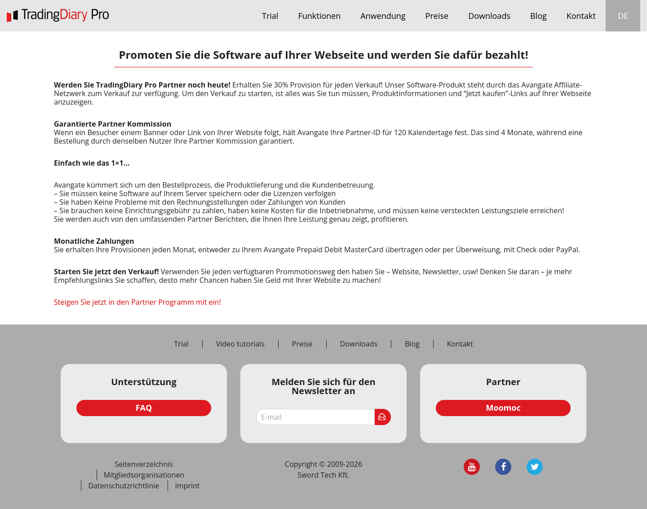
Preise (437, 15)
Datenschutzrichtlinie (123, 486)
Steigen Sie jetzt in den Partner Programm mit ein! (137, 302)
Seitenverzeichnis (144, 464)
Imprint (187, 486)
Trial (270, 15)
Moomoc (503, 407)
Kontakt (581, 15)
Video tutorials (240, 344)
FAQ (144, 407)
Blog (538, 15)
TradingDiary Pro (58, 15)
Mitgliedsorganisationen (144, 475)
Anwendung (382, 15)
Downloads (489, 15)
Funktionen (319, 15)
